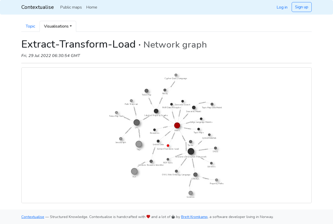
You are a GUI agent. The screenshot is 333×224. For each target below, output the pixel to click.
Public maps (71, 7)
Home (91, 7)
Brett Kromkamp (194, 216)
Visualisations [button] (56, 26)
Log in (282, 7)
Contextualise (37, 7)
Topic (30, 26)
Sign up (301, 7)
